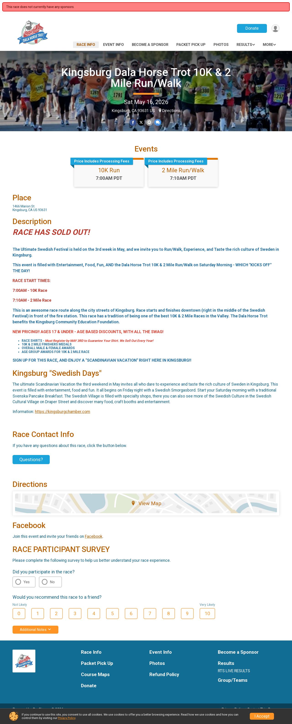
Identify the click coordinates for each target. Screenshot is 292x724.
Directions (171, 110)
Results (244, 44)
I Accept (261, 716)
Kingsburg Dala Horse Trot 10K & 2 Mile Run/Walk (146, 78)
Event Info (113, 44)
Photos (221, 44)
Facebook (93, 543)
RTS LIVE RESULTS (234, 677)
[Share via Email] (149, 122)
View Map (146, 509)
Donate (251, 28)
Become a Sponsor (150, 44)
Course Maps (95, 681)
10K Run (109, 176)
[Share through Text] (157, 122)
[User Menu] (275, 28)
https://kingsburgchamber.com (62, 418)
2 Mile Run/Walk (183, 176)
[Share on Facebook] (133, 122)
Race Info (86, 44)
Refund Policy (164, 681)
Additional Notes (35, 636)
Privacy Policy (66, 718)
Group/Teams (233, 686)
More (268, 44)
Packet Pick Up (191, 44)
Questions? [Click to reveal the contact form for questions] (31, 466)
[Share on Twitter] (141, 122)
